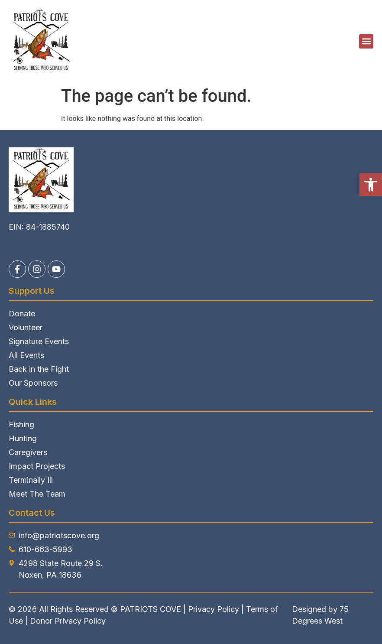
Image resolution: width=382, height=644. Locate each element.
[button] (370, 184)
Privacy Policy (213, 609)
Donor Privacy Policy (68, 620)
